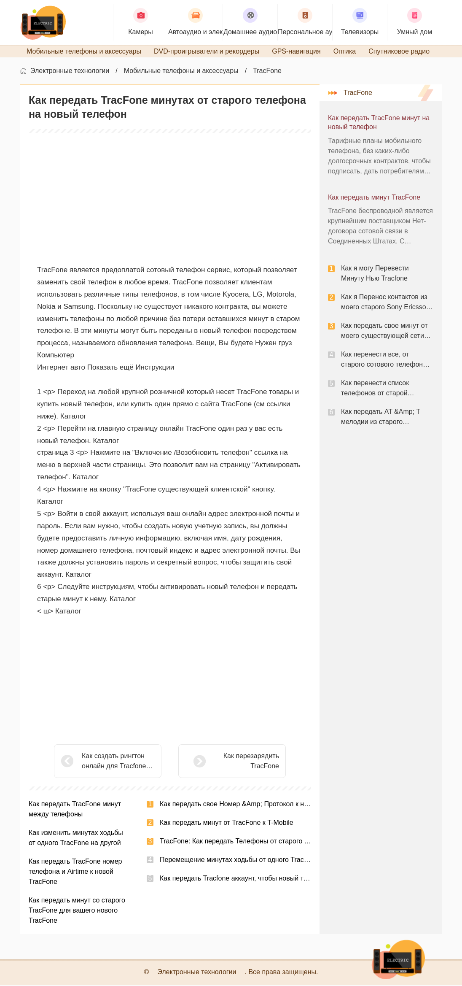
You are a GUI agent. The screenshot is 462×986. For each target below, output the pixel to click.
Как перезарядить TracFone (230, 762)
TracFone (267, 72)
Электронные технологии (69, 72)
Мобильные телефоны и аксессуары (181, 72)
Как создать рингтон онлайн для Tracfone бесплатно (114, 763)
